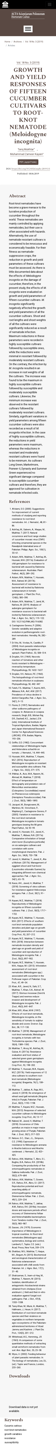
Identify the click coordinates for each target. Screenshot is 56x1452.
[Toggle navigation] (49, 4)
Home (7, 41)
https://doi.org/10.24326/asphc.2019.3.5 (30, 169)
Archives (18, 41)
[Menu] (28, 29)
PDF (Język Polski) (28, 162)
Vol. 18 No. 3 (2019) (34, 41)
